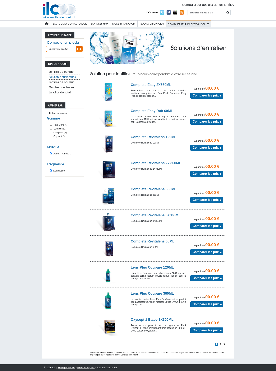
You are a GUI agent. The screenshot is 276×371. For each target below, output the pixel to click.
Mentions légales (85, 367)
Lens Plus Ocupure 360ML (152, 293)
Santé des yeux (99, 23)
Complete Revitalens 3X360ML (156, 215)
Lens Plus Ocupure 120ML (152, 267)
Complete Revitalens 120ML (153, 137)
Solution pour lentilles (62, 77)
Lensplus (59, 128)
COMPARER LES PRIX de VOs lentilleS (188, 24)
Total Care (60, 125)
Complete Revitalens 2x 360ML (156, 163)
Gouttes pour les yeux (63, 87)
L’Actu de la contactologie (70, 23)
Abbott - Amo (62, 153)
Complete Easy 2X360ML (151, 85)
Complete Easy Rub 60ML (152, 111)
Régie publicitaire (66, 367)
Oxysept (59, 136)
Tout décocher (59, 112)
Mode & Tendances (124, 23)
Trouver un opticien (152, 23)
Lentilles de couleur (61, 82)
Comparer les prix (206, 95)
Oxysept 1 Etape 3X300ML (152, 320)
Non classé (57, 170)
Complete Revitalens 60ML (152, 241)
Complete (60, 132)
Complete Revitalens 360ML (153, 189)
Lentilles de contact (61, 71)
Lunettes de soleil (60, 92)
